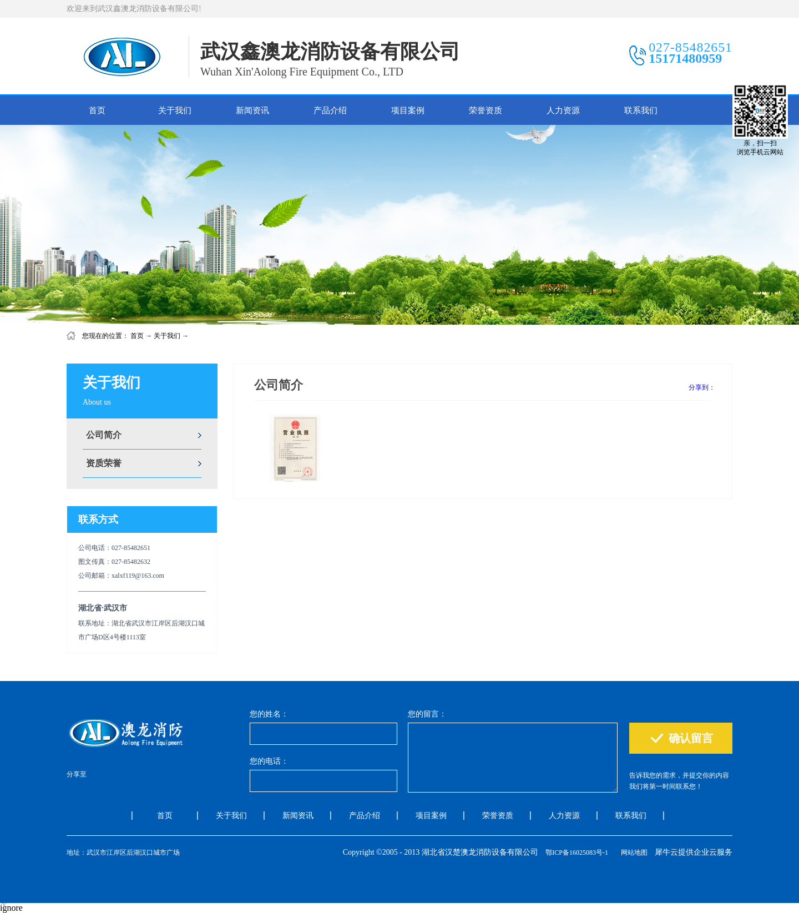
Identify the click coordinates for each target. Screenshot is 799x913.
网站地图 (633, 852)
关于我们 (167, 336)
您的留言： (427, 714)
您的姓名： (269, 714)
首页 (97, 110)
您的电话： (269, 761)
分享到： (702, 387)
